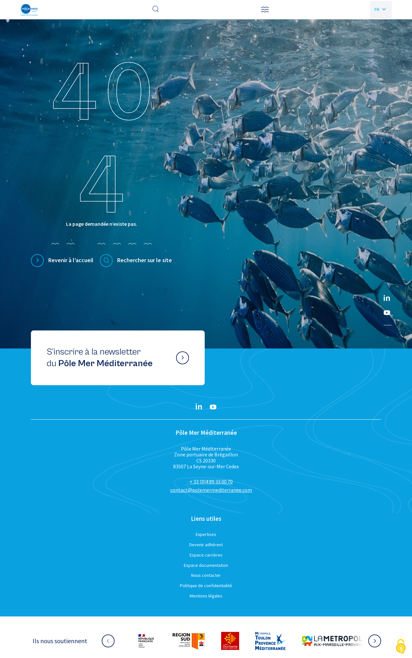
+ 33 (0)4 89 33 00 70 (211, 481)
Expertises (206, 534)
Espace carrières (206, 555)
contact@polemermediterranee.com (211, 490)
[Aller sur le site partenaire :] (152, 641)
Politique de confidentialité (206, 585)
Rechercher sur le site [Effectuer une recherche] (144, 260)
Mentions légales (206, 596)
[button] (264, 9)
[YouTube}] (387, 313)
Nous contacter (206, 575)
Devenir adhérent (206, 545)
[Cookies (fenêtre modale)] (400, 647)
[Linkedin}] (387, 298)
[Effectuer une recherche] (156, 9)
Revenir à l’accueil (70, 260)
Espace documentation (206, 565)
